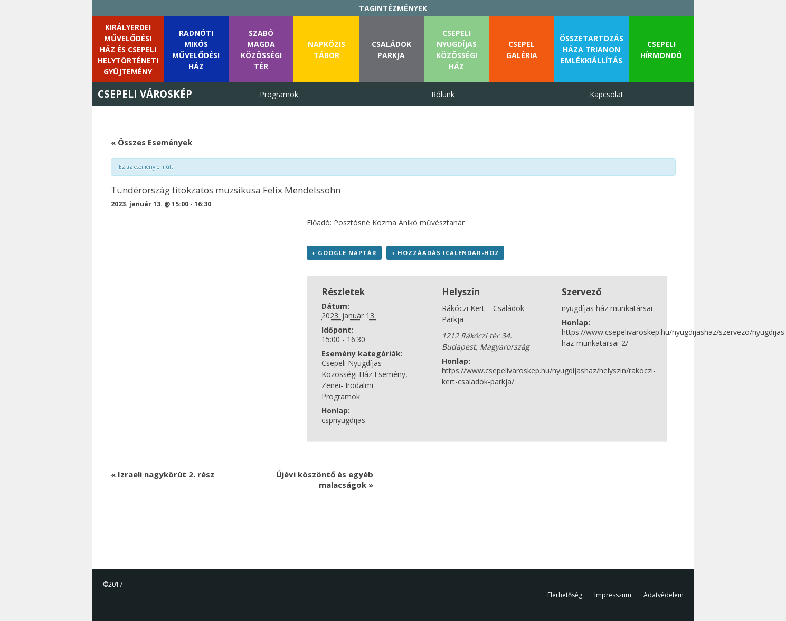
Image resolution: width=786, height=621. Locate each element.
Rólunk (442, 94)
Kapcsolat (606, 94)
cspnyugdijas (343, 420)
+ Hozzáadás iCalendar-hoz (445, 253)
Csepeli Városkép (145, 94)
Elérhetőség (564, 594)
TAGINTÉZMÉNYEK (393, 8)
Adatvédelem (663, 594)
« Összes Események (151, 142)
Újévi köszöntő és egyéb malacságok (324, 479)
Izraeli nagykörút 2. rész (162, 474)
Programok (279, 94)
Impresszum (612, 594)
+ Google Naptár (344, 253)
